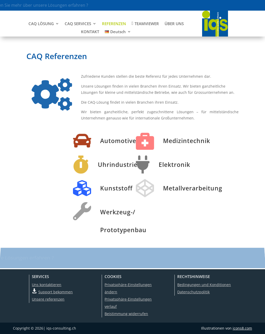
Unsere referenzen (48, 299)
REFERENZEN (114, 24)
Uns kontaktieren (46, 284)
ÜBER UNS (174, 24)
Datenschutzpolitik (193, 291)
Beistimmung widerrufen (126, 313)
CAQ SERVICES (78, 24)
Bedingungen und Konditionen (204, 284)
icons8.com (242, 328)
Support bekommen (55, 291)
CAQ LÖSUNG (41, 24)
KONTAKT (90, 32)
